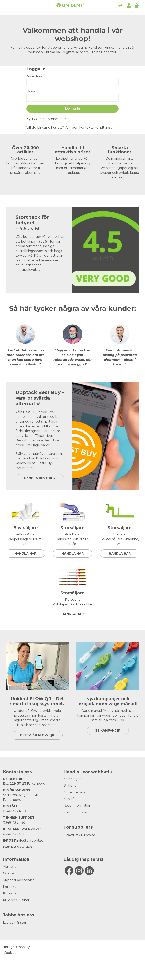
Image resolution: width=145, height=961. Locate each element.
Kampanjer (72, 779)
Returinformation (77, 805)
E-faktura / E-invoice (79, 835)
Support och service (19, 880)
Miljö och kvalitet (16, 900)
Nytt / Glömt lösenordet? (46, 119)
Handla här (25, 553)
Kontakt (9, 887)
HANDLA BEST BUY (40, 478)
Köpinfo (69, 799)
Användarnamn (36, 76)
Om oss (8, 873)
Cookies (10, 953)
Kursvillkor (11, 893)
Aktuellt (9, 867)
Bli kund (70, 785)
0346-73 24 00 (14, 811)
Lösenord (32, 91)
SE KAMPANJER (107, 730)
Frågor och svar (75, 812)
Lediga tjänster (14, 922)
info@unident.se (30, 840)
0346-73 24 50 (14, 822)
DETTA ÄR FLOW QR (37, 735)
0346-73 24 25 (14, 834)
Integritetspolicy (17, 947)
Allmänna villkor (76, 792)
